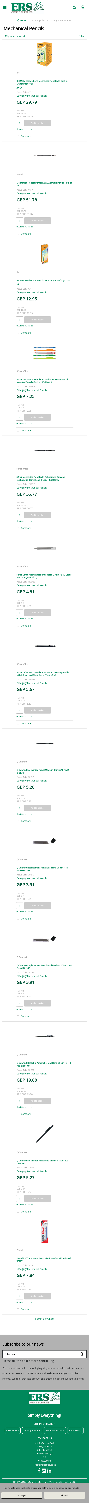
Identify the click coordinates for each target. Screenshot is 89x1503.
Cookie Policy (75, 1430)
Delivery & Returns (32, 1430)
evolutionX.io (70, 1482)
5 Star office (22, 371)
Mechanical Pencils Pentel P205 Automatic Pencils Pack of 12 (44, 184)
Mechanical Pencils (37, 95)
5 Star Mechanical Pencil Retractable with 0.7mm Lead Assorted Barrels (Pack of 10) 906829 (42, 381)
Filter (81, 36)
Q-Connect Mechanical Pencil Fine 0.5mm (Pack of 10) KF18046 (42, 1162)
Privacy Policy (12, 1430)
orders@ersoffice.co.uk (44, 1464)
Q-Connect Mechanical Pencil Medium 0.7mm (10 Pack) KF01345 (43, 771)
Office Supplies (38, 20)
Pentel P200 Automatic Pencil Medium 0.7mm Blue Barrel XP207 (44, 1260)
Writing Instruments (60, 20)
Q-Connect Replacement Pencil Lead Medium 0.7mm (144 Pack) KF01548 (44, 967)
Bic (18, 72)
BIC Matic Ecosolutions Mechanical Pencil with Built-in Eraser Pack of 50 (42, 82)
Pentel (20, 174)
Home (21, 20)
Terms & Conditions (55, 1430)
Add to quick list (25, 129)
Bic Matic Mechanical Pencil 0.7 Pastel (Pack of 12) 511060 (44, 280)
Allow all (64, 1495)
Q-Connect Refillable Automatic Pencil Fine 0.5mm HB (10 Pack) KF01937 (44, 1064)
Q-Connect (22, 761)
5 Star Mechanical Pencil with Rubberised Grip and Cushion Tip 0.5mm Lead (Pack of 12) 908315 (41, 478)
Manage (22, 1495)
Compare (23, 136)
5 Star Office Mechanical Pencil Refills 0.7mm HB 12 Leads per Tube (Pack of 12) (44, 576)
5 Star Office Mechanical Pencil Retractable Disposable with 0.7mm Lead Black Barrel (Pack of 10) (43, 674)
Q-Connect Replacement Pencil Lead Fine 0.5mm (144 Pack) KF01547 (42, 869)
